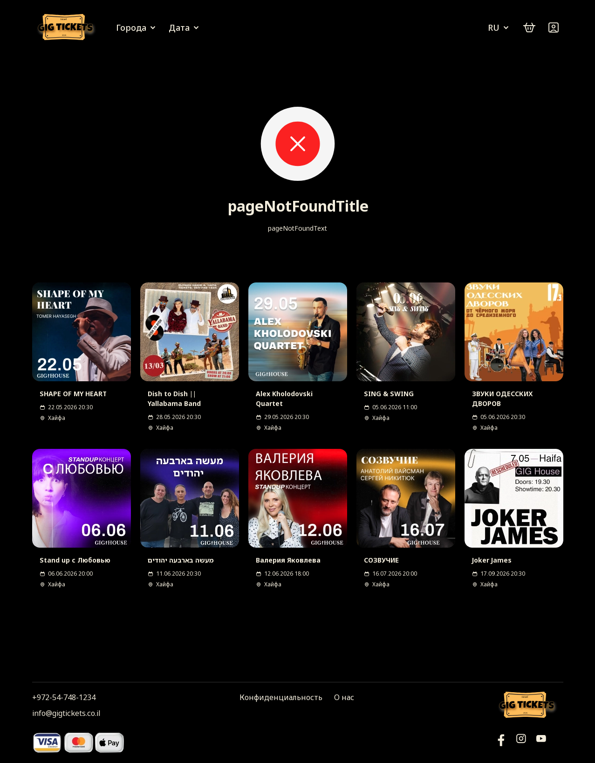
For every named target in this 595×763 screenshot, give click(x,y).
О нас (344, 697)
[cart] (529, 27)
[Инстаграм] (521, 742)
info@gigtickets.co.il (66, 713)
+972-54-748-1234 (64, 697)
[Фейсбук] (541, 742)
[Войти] (553, 27)
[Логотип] (67, 27)
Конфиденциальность (280, 697)
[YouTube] (501, 742)
